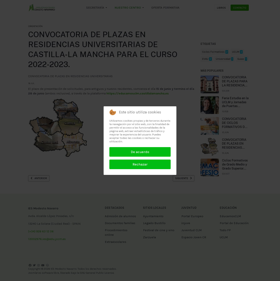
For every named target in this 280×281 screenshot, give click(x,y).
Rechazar (140, 164)
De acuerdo (140, 152)
